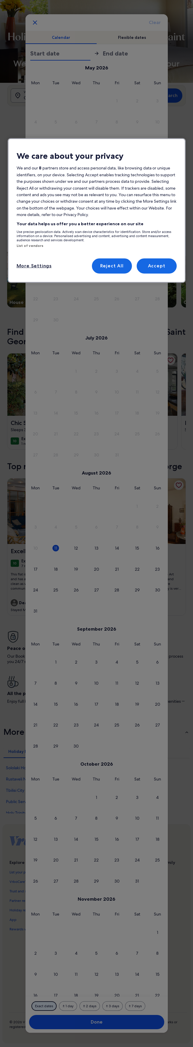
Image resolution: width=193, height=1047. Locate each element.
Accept (156, 266)
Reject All (112, 266)
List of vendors (30, 246)
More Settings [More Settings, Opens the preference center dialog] (34, 266)
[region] (97, 210)
